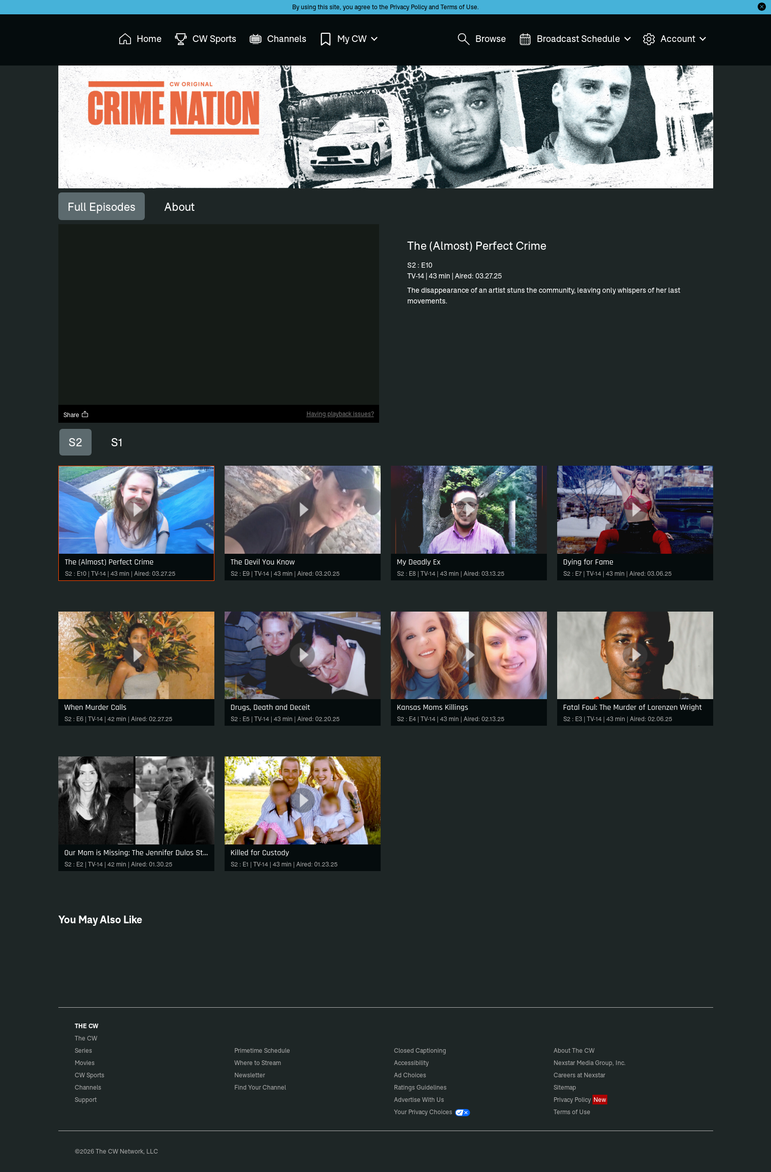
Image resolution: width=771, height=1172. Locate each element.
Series (83, 1050)
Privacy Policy (408, 7)
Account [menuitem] (674, 39)
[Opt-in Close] (762, 7)
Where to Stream (257, 1063)
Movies (85, 1063)
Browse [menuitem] (481, 39)
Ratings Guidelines (420, 1087)
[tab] (101, 206)
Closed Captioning (420, 1050)
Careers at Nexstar (579, 1075)
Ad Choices (410, 1075)
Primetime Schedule (262, 1050)
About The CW (574, 1050)
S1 (116, 442)
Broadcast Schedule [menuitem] (574, 39)
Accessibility (411, 1063)
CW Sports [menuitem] (205, 39)
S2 (75, 442)
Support (86, 1099)
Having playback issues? (340, 414)
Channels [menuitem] (277, 39)
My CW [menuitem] (348, 39)
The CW (79, 36)
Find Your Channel (260, 1087)
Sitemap (565, 1087)
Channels (88, 1087)
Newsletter (249, 1075)
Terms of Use (458, 7)
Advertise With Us (419, 1099)
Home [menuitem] (140, 39)
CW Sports (89, 1075)
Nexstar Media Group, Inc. (590, 1063)
